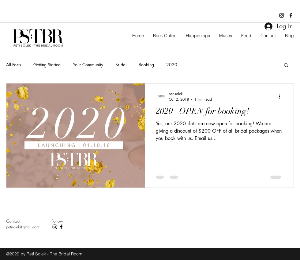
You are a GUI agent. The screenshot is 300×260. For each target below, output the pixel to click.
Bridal (120, 65)
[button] (286, 65)
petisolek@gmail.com (22, 227)
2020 (171, 65)
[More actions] (281, 96)
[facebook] (291, 15)
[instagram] (282, 15)
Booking (146, 65)
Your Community (88, 65)
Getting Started (47, 65)
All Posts (13, 65)
